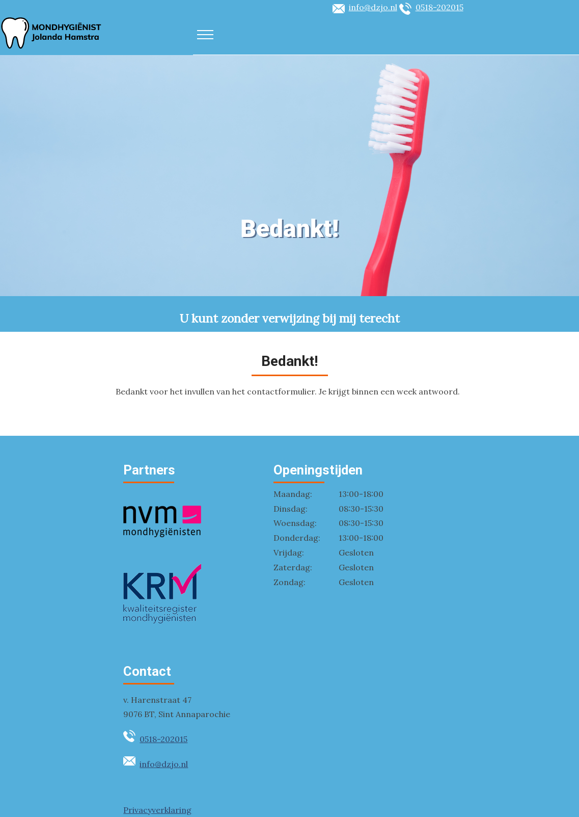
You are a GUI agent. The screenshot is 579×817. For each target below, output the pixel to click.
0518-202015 (439, 7)
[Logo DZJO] (51, 47)
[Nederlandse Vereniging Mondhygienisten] (162, 548)
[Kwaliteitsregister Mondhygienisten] (162, 620)
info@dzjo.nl (373, 7)
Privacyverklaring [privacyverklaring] (157, 810)
